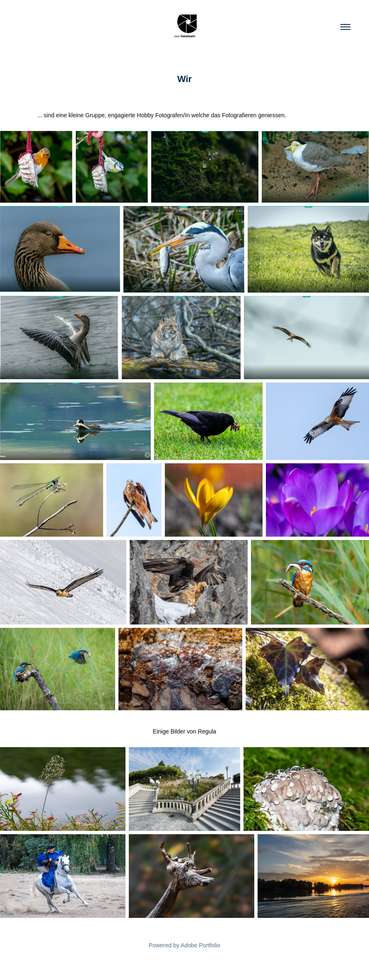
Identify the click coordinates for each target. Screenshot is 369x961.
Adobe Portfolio (200, 945)
